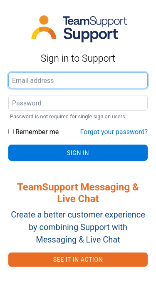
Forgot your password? (114, 132)
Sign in (78, 153)
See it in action (78, 259)
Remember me (33, 132)
